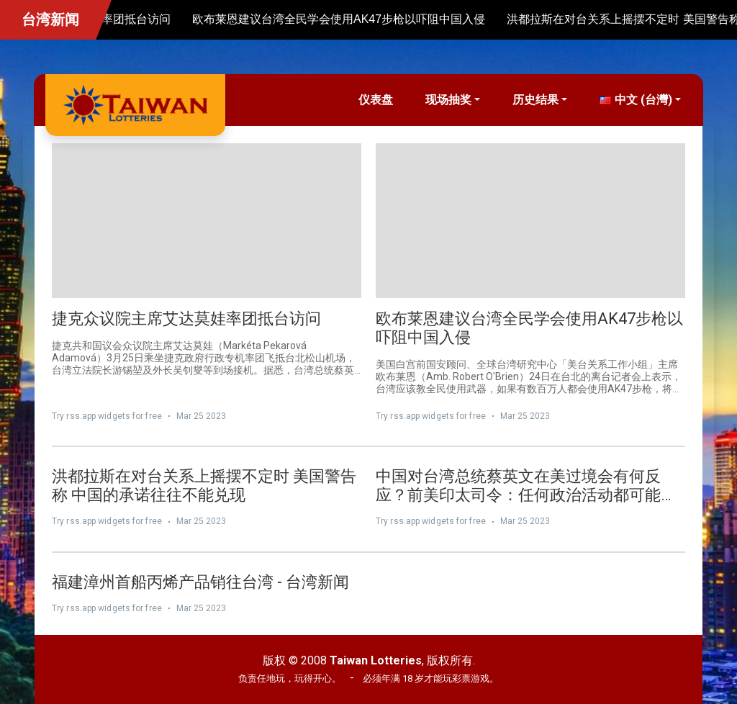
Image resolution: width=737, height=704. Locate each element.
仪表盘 (375, 100)
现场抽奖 (448, 100)
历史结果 (535, 100)
